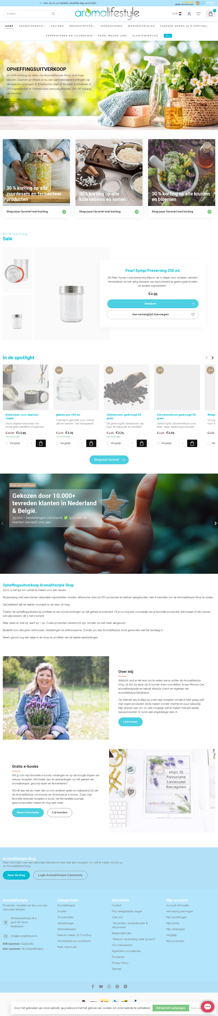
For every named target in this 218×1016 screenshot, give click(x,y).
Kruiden (57, 26)
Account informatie (177, 905)
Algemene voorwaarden (126, 951)
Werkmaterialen (141, 26)
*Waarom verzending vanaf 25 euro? (133, 939)
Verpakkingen (112, 26)
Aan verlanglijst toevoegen (163, 314)
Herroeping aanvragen (179, 911)
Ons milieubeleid (122, 945)
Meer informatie (28, 812)
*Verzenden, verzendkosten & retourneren (130, 925)
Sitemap (117, 968)
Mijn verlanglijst (175, 929)
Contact (116, 905)
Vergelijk (15, 443)
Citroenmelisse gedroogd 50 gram (176, 416)
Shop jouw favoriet (109, 460)
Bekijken (170, 304)
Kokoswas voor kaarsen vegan (22, 416)
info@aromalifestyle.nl (24, 936)
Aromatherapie (31, 26)
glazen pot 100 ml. (68, 414)
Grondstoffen (81, 26)
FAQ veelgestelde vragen (127, 911)
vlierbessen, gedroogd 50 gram (123, 416)
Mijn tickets (172, 923)
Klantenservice (145, 36)
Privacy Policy (120, 962)
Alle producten (175, 941)
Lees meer (130, 721)
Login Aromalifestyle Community (60, 875)
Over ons (117, 917)
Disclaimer (118, 957)
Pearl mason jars (112, 36)
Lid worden (59, 812)
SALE (168, 36)
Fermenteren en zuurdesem (69, 36)
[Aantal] (31, 443)
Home (9, 26)
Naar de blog (16, 875)
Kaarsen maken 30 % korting (183, 26)
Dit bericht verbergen (170, 1008)
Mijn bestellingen (176, 917)
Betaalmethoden (122, 933)
